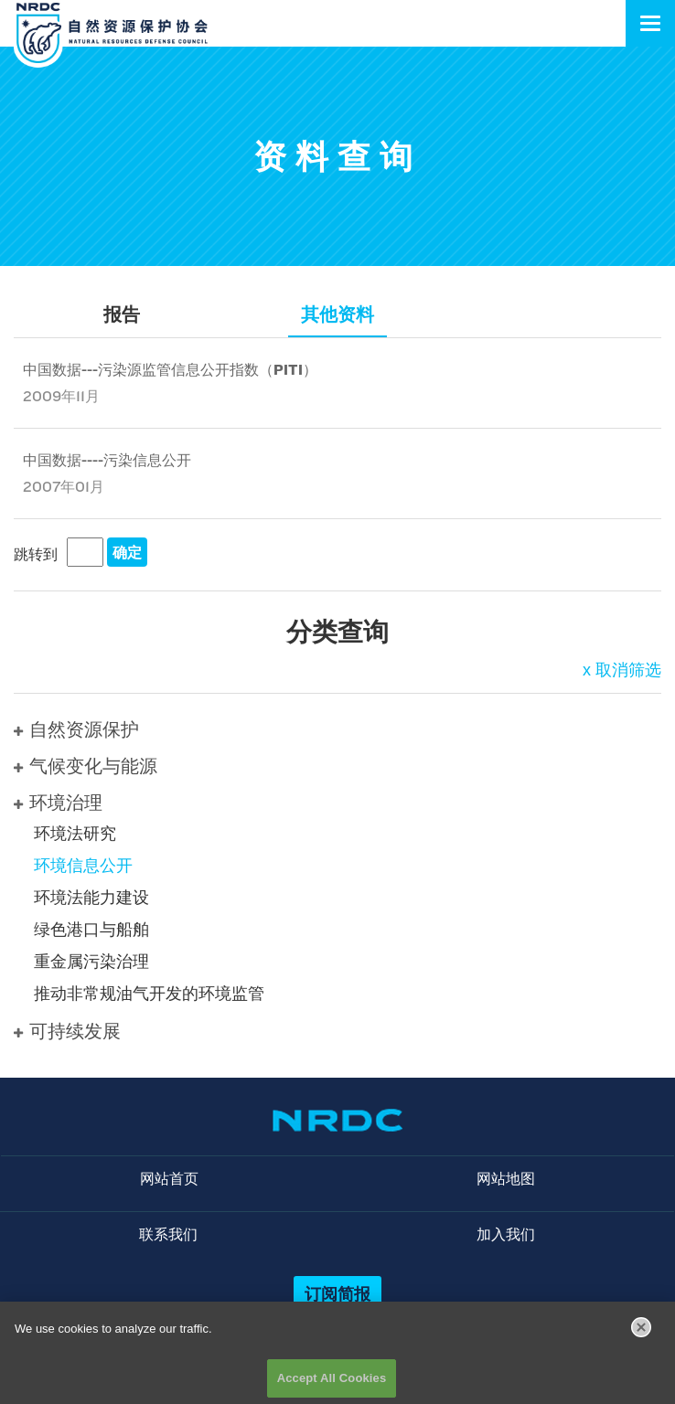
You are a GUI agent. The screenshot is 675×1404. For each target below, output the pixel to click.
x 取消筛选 (622, 670)
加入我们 (506, 1234)
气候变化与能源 (85, 766)
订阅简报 (337, 1293)
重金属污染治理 (91, 961)
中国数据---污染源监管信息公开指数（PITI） (170, 369)
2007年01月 (63, 486)
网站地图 (506, 1178)
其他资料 (337, 314)
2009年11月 (61, 396)
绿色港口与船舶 (91, 929)
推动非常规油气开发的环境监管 (149, 993)
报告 (121, 314)
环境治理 (58, 802)
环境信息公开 (83, 865)
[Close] (641, 1334)
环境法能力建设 (91, 897)
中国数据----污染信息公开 (107, 460)
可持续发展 (67, 1031)
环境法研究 (75, 833)
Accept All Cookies (332, 1383)
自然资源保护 (76, 729)
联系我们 (168, 1234)
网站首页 (169, 1178)
